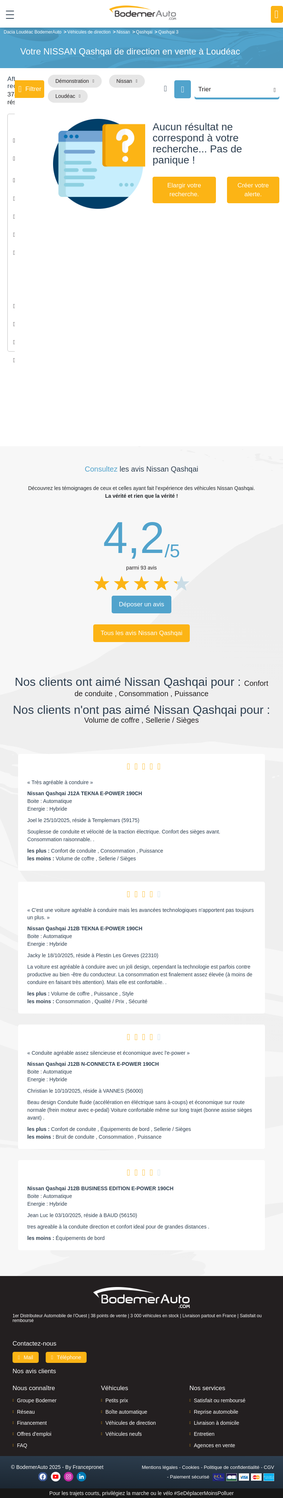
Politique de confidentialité (231, 1467)
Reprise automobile (216, 1412)
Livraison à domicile (216, 1423)
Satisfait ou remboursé (219, 1400)
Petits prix (116, 1400)
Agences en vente (214, 1445)
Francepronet (88, 1467)
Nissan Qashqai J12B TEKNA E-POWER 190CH (84, 928)
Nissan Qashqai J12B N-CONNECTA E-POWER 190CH (93, 1064)
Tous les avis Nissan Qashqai (141, 633)
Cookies (190, 1467)
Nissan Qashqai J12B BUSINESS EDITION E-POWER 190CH (100, 1188)
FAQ (22, 1445)
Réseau (26, 1412)
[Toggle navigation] (7, 14)
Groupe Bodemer (36, 1400)
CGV (269, 1467)
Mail (25, 1357)
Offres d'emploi (34, 1434)
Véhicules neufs (123, 1434)
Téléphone (66, 1357)
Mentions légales (160, 1467)
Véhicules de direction (130, 1423)
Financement (32, 1423)
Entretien (204, 1434)
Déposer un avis (141, 604)
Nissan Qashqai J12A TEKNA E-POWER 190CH (84, 793)
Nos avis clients (34, 1371)
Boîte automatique (126, 1412)
